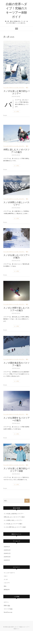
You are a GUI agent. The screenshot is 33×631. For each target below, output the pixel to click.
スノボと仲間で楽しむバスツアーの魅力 (16, 309)
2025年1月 (7, 546)
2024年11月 (7, 553)
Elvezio (5, 115)
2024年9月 (7, 560)
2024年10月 (7, 556)
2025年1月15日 (16, 260)
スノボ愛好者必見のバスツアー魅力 (16, 364)
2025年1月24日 (16, 96)
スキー (5, 576)
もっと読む (16, 111)
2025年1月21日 (16, 155)
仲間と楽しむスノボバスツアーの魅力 (16, 150)
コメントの (8, 609)
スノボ (16, 87)
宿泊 (5, 586)
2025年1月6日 (16, 423)
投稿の (7, 605)
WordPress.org (8, 612)
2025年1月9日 (16, 368)
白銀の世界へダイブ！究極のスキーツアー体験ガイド (16, 10)
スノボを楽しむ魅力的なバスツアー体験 (17, 469)
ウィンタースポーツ (8, 87)
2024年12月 (7, 550)
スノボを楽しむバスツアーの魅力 (16, 256)
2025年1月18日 (16, 207)
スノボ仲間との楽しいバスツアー (16, 203)
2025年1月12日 (16, 313)
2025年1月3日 (16, 474)
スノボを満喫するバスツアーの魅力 (16, 419)
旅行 (27, 87)
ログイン (6, 602)
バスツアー (21, 87)
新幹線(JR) (7, 589)
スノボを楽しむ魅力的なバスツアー (17, 92)
